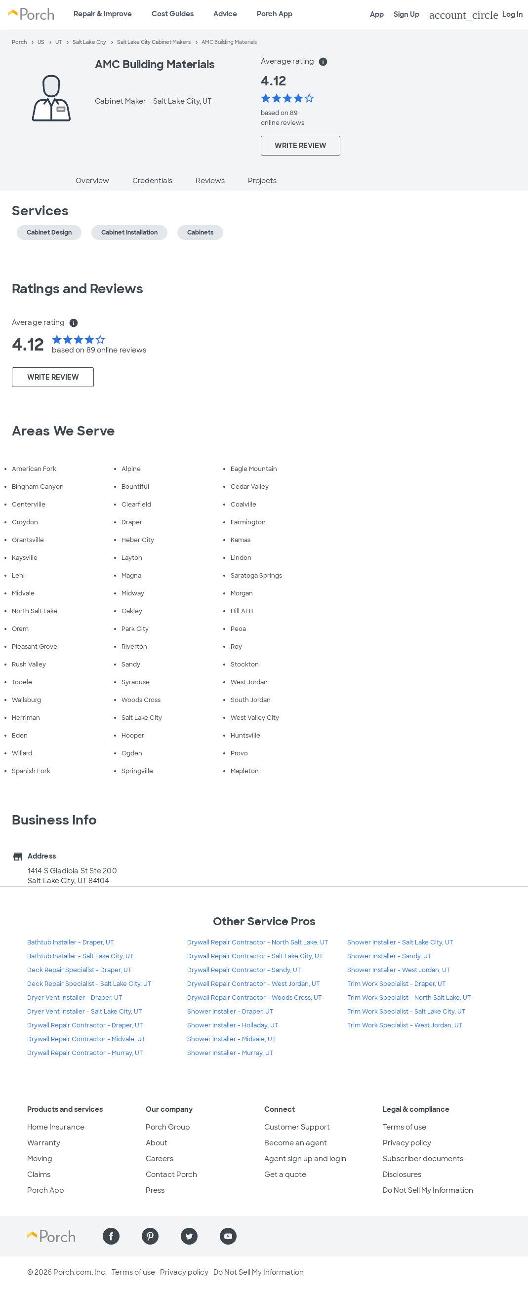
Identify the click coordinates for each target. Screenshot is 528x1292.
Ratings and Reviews (77, 288)
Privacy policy (407, 1142)
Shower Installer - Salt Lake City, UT (400, 942)
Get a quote (285, 1174)
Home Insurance (55, 1127)
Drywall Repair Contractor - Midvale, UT (86, 1039)
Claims (38, 1174)
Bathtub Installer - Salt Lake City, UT (80, 956)
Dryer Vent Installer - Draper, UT (74, 998)
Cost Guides (173, 13)
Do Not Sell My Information (428, 1190)
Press (155, 1190)
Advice (225, 13)
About (156, 1142)
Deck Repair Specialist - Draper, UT (79, 970)
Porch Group (168, 1127)
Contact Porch (171, 1174)
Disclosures (402, 1174)
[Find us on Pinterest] (150, 1236)
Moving (39, 1158)
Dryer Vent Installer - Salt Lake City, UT (84, 1012)
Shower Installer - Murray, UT (230, 1053)
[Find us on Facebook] (111, 1236)
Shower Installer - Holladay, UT (233, 1025)
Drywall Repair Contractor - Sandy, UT (244, 970)
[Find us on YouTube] (228, 1236)
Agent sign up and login (305, 1158)
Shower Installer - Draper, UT (230, 1012)
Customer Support (297, 1127)
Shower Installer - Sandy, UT (389, 956)
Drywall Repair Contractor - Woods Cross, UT (254, 998)
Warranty (43, 1142)
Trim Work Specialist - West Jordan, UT (405, 1025)
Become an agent (295, 1142)
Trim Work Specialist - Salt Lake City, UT (406, 1012)
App (377, 14)
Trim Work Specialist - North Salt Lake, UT (409, 998)
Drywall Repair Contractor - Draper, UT (85, 1025)
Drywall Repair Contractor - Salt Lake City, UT (255, 956)
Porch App (274, 13)
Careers (159, 1158)
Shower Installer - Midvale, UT (231, 1039)
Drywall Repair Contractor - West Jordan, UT (253, 984)
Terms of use (404, 1127)
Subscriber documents (423, 1158)
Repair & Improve (103, 13)
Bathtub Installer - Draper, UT (70, 942)
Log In (476, 14)
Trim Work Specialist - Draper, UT (396, 984)
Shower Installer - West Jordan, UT (398, 970)
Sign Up (406, 14)
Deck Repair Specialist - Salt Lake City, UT (89, 984)
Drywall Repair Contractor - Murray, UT (85, 1053)
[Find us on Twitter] (189, 1236)
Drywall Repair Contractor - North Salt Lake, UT (257, 942)
